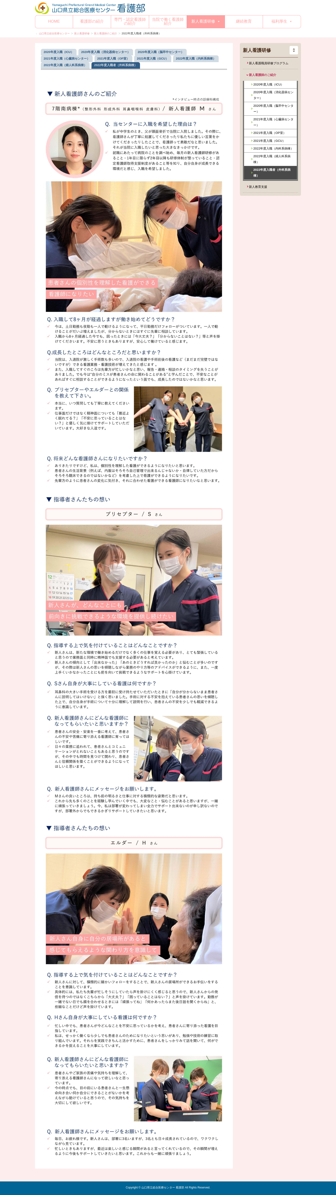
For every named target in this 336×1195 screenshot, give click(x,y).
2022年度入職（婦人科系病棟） (272, 159)
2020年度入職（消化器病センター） (273, 95)
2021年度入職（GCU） (269, 141)
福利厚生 (282, 21)
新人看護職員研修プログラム (268, 63)
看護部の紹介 (92, 21)
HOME (54, 21)
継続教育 (244, 21)
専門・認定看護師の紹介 (130, 21)
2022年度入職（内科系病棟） (273, 148)
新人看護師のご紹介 (262, 75)
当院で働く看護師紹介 (168, 21)
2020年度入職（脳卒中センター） (273, 108)
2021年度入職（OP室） (269, 133)
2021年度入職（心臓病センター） (273, 122)
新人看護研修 (205, 21)
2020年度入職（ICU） (268, 84)
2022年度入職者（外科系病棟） (272, 172)
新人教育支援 (258, 187)
